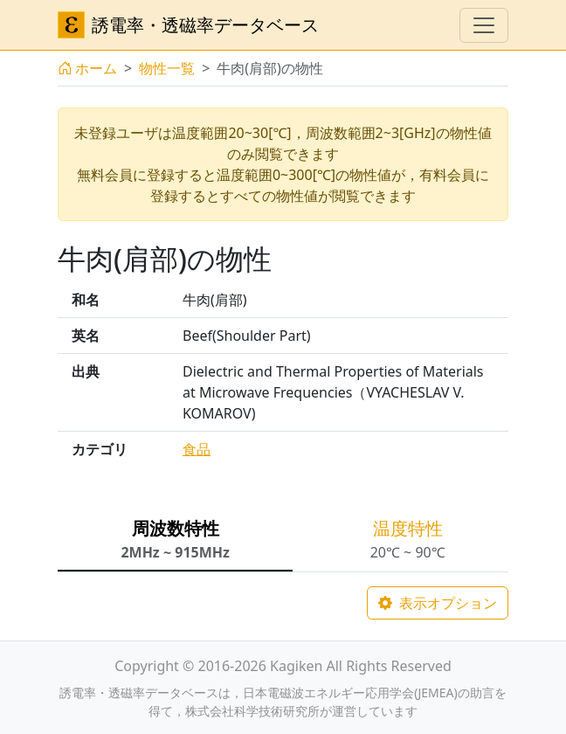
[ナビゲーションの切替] (483, 25)
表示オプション (437, 603)
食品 (197, 449)
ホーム (87, 68)
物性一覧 (167, 68)
